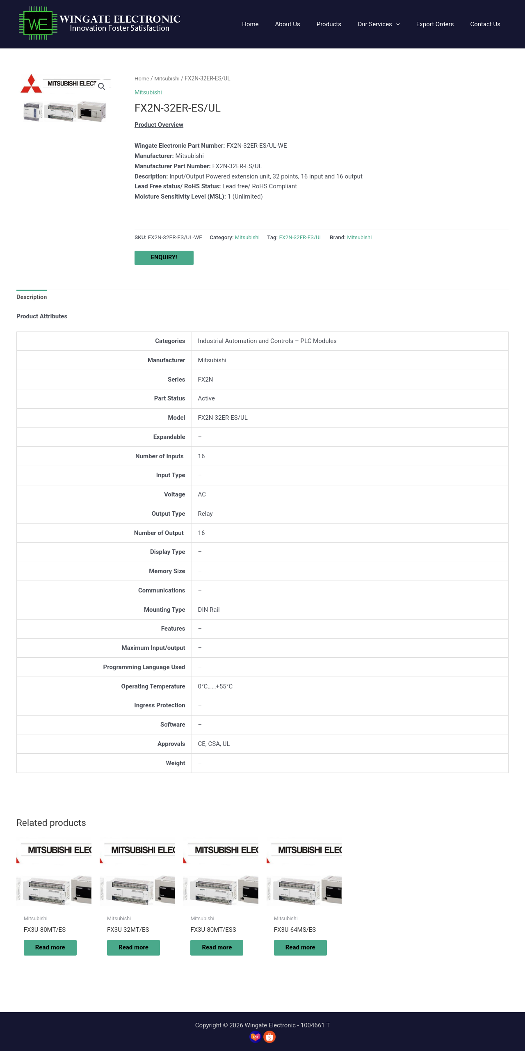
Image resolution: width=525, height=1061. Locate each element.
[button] (389, 24)
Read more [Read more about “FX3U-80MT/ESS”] (214, 952)
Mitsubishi (168, 78)
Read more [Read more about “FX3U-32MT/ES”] (130, 952)
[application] (406, 24)
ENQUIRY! (164, 257)
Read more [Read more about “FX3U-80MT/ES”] (47, 952)
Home (142, 78)
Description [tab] (32, 297)
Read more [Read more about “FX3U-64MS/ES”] (297, 952)
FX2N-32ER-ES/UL (302, 236)
